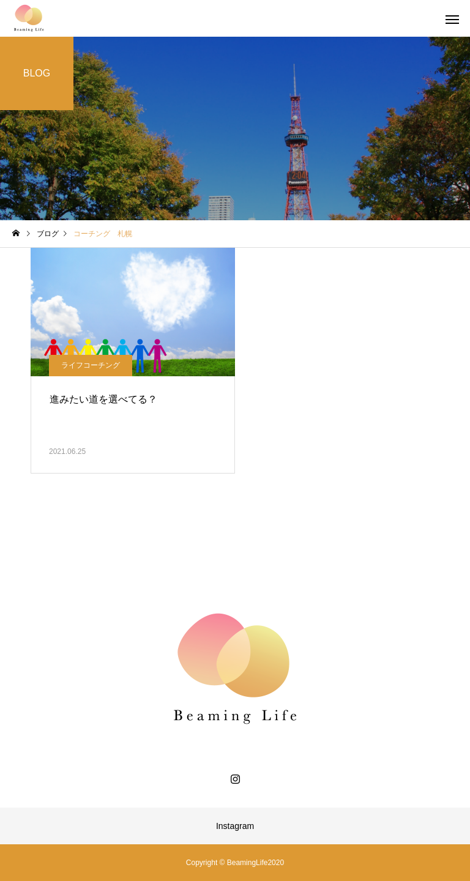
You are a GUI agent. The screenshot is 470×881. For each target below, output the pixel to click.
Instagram (235, 826)
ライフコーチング (90, 365)
